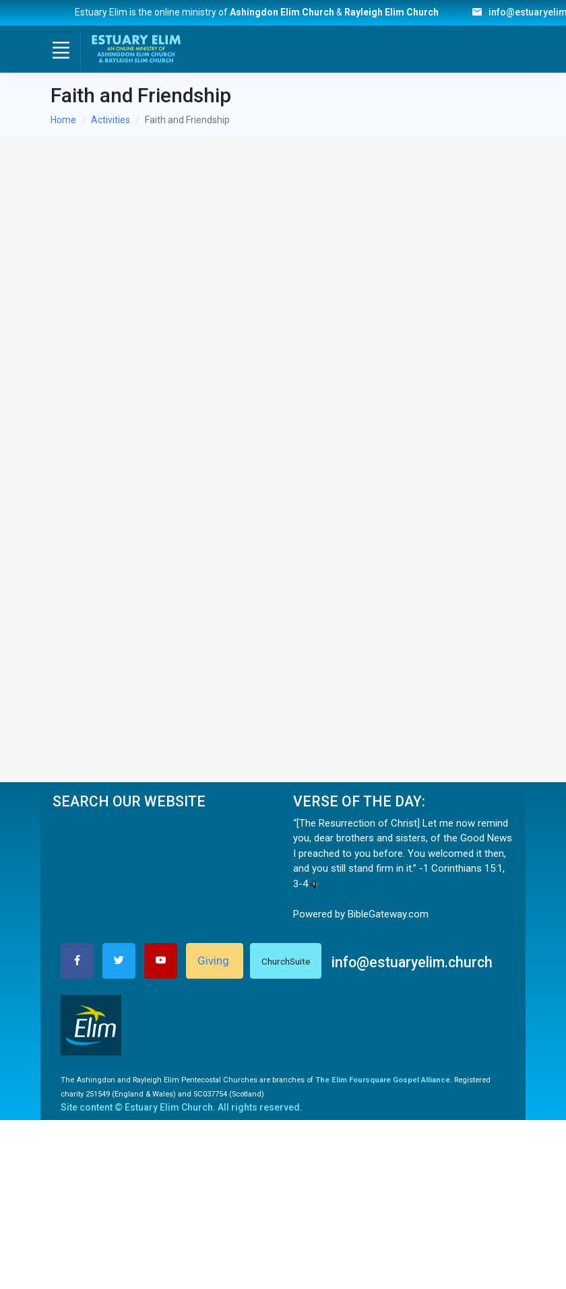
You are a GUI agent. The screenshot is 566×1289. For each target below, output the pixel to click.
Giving (214, 960)
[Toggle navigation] (60, 50)
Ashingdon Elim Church (282, 12)
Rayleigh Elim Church (398, 12)
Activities (110, 119)
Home (63, 119)
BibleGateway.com (388, 914)
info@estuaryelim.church (412, 962)
